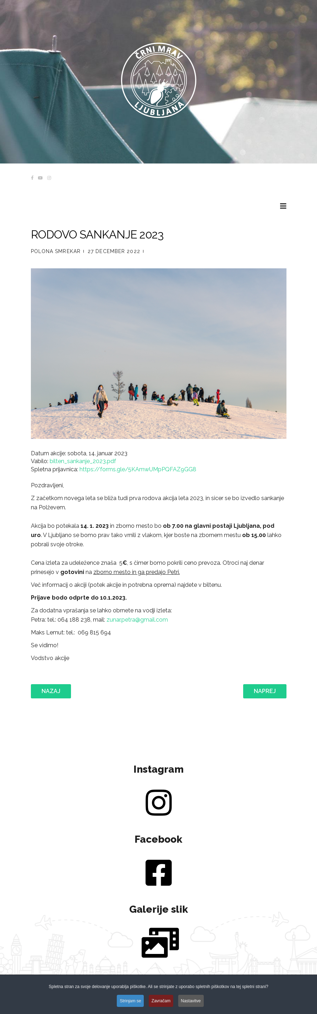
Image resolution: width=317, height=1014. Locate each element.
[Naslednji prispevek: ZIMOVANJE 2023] (264, 691)
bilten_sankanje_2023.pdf (83, 461)
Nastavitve (191, 1001)
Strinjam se (130, 1001)
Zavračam (161, 1001)
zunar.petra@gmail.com (137, 619)
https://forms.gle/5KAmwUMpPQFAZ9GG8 (138, 469)
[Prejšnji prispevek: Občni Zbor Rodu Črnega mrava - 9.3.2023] (51, 691)
